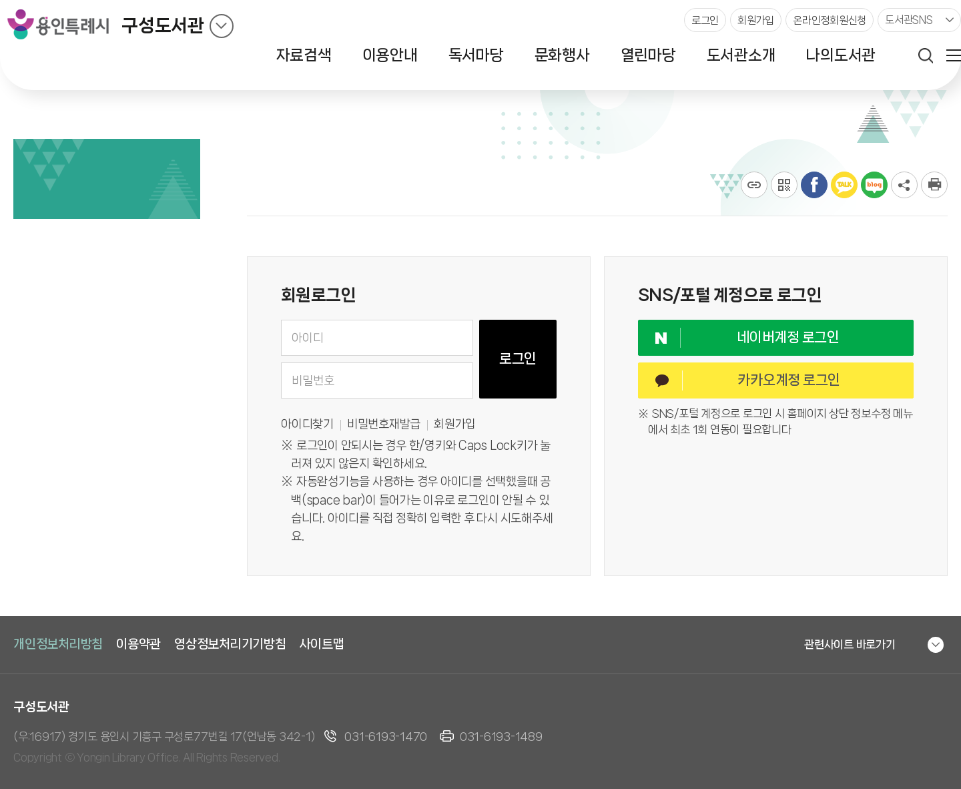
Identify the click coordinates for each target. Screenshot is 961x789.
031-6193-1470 (385, 736)
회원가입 (455, 424)
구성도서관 (162, 25)
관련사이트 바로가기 (850, 644)
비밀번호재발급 (383, 424)
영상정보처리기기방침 (230, 644)
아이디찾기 (307, 424)
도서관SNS (909, 19)
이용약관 (138, 644)
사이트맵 (322, 644)
